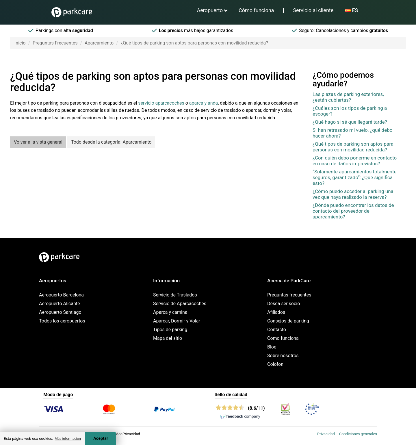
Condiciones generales (358, 434)
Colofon (275, 364)
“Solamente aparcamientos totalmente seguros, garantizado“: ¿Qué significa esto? (355, 177)
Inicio (19, 43)
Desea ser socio (283, 303)
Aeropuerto (210, 10)
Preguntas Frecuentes (55, 43)
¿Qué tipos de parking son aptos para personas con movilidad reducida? (353, 147)
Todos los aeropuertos (62, 321)
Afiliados (276, 312)
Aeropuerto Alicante (59, 303)
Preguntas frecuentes (289, 295)
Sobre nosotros (283, 355)
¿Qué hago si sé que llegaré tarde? (350, 122)
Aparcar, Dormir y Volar (176, 321)
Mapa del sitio (167, 338)
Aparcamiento (99, 43)
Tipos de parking (170, 329)
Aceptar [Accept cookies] (100, 438)
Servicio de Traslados (175, 295)
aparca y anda (203, 103)
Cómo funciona (256, 10)
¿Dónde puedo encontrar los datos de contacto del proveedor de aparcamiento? (353, 211)
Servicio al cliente (313, 10)
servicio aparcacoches (161, 103)
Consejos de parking (288, 321)
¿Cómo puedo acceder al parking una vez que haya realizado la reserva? (353, 194)
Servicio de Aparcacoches (179, 303)
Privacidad (326, 434)
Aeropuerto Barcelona (61, 295)
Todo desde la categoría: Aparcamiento (111, 142)
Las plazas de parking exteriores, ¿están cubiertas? (348, 97)
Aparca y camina (170, 312)
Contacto (276, 329)
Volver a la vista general (38, 142)
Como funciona (283, 338)
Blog (271, 347)
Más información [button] (68, 439)
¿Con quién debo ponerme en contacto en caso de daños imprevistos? (355, 160)
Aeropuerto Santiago (60, 312)
